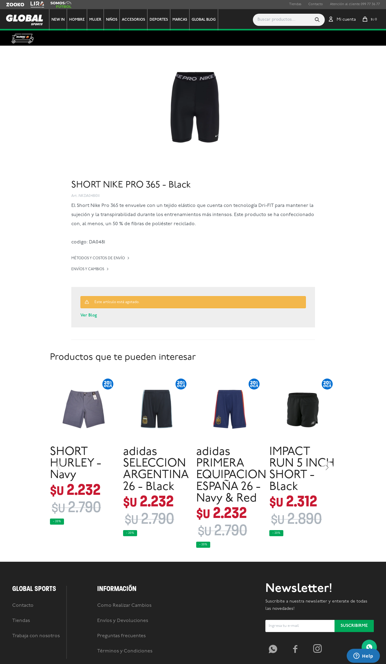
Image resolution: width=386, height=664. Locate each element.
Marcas (179, 20)
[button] (317, 20)
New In (58, 20)
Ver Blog (88, 315)
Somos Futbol (61, 4)
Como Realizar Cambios (124, 605)
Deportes (159, 20)
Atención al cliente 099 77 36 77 (355, 4)
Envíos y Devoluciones (122, 620)
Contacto (315, 4)
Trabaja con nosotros (36, 636)
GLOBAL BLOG (204, 20)
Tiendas (295, 4)
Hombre (77, 20)
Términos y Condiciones (124, 651)
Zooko (11, 4)
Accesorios (133, 20)
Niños (111, 20)
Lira (33, 4)
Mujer (95, 20)
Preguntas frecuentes (121, 636)
